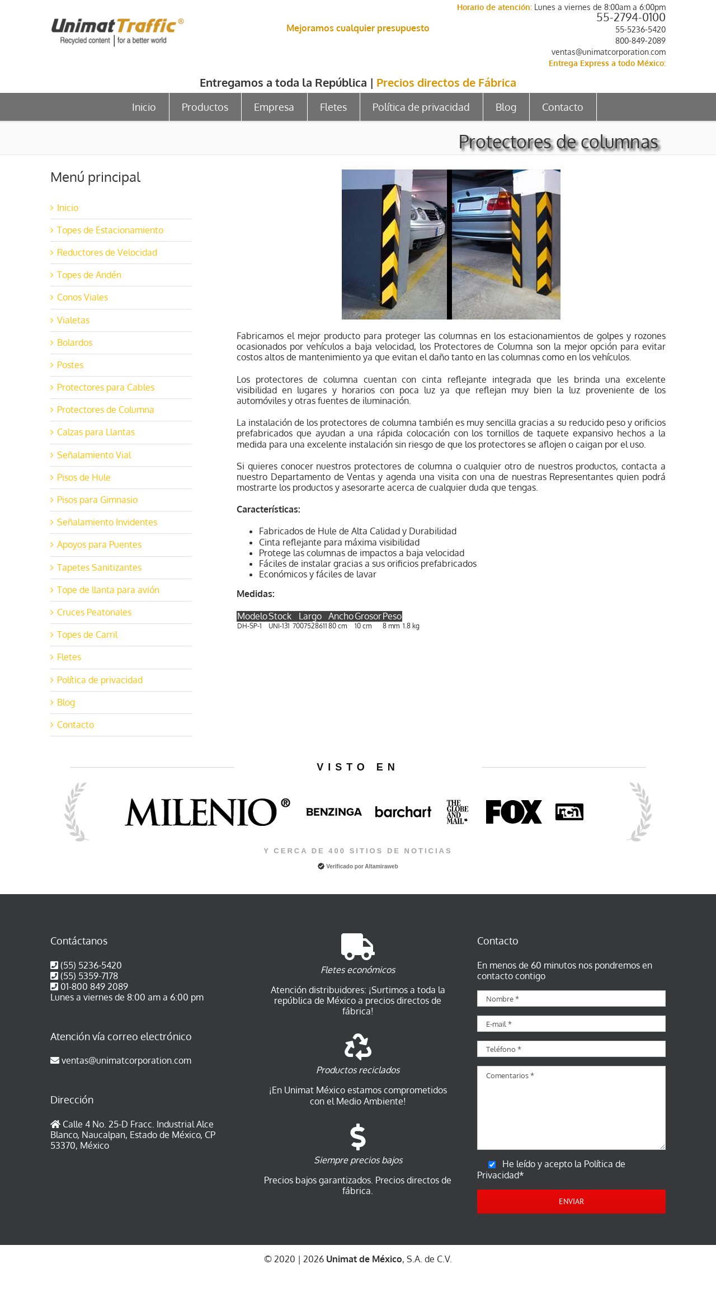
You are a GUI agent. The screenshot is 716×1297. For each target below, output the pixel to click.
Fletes (69, 656)
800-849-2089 (640, 40)
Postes (70, 364)
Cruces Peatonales (94, 612)
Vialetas (73, 320)
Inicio (67, 207)
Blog (66, 702)
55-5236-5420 (640, 29)
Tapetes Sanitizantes (99, 567)
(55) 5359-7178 (89, 975)
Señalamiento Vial (94, 454)
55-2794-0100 (631, 17)
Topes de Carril (87, 634)
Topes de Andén (89, 274)
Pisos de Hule (84, 477)
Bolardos (74, 342)
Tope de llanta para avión (108, 589)
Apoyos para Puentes (99, 544)
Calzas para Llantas (96, 432)
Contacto (75, 724)
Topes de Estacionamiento (110, 230)
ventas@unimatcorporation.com (609, 52)
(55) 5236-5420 (91, 965)
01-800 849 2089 (94, 986)
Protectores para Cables (105, 387)
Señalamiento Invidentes (107, 522)
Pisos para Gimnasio (97, 499)
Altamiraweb (381, 866)
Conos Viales (82, 297)
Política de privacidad (100, 679)
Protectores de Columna (105, 409)
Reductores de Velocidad (107, 252)
